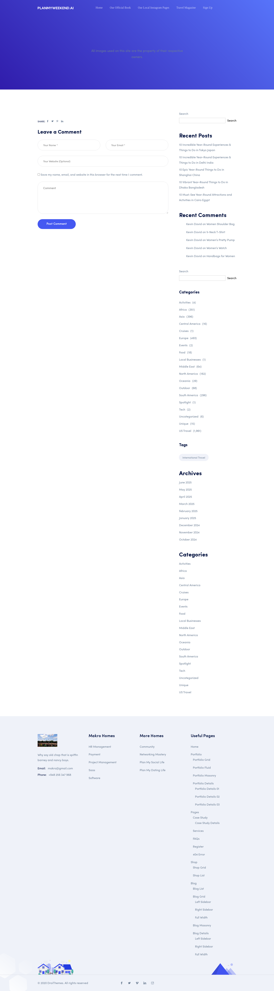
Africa (187, 309)
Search (183, 114)
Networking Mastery (153, 754)
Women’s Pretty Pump (220, 240)
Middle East (190, 366)
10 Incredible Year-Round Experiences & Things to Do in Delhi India (205, 160)
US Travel (190, 431)
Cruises (186, 331)
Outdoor (188, 388)
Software (94, 778)
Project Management (102, 762)
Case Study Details (207, 823)
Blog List (198, 888)
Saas (92, 770)
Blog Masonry (202, 925)
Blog (194, 883)
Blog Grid (199, 896)
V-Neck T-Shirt (215, 232)
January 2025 (187, 518)
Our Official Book (120, 7)
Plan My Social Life (152, 762)
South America (193, 395)
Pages (195, 812)
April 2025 (185, 497)
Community (147, 746)
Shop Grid (199, 867)
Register (198, 846)
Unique (187, 423)
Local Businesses (192, 359)
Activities (187, 302)
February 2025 (188, 511)
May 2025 (185, 489)
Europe (188, 338)
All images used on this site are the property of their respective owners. (137, 53)
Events (186, 345)
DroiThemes (55, 983)
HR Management (100, 746)
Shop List (199, 875)
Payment (94, 754)
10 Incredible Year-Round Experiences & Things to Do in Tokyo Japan (205, 147)
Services (198, 831)
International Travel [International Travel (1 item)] (193, 457)
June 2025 (185, 482)
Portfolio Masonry (204, 775)
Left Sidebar (203, 902)
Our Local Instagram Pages (153, 7)
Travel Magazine (186, 7)
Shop (194, 862)
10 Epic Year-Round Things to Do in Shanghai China (201, 172)
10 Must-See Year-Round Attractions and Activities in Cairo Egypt (205, 197)
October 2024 (188, 539)
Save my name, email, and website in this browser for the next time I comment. (92, 189)
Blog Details (201, 933)
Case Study (200, 817)
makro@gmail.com (60, 768)
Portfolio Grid (201, 760)
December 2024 (189, 525)
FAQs (196, 838)
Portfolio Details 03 (207, 804)
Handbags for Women (220, 256)
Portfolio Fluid (202, 767)
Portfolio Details (203, 783)
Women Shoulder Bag (220, 224)
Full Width (201, 917)
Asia (186, 316)
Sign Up (207, 7)
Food (185, 352)
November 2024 (189, 532)
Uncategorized (191, 416)
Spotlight (187, 402)
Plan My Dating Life (152, 770)
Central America (193, 324)
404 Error (199, 854)
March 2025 (186, 504)
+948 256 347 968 (60, 775)
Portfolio (196, 754)
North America (192, 374)
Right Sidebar (204, 909)
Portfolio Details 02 (207, 796)
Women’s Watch (216, 248)
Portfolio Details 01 (207, 789)
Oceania (188, 381)
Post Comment (57, 238)
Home (99, 7)
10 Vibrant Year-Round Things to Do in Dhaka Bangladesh (203, 184)
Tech (185, 409)
